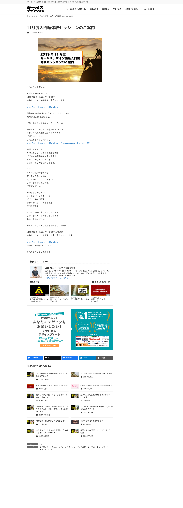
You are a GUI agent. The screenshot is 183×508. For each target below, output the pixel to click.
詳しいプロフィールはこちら (57, 278)
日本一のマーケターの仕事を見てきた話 (59, 300)
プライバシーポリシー (136, 503)
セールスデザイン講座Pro (104, 499)
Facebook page (138, 194)
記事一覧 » (151, 179)
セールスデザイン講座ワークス (106, 494)
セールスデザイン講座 (78, 447)
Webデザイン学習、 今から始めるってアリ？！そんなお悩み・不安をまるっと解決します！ (52, 409)
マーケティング (47, 449)
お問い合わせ (133, 499)
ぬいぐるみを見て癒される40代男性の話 (96, 385)
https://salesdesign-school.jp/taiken (42, 107)
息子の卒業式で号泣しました (80, 299)
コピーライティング (61, 447)
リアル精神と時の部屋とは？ (91, 421)
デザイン (93, 447)
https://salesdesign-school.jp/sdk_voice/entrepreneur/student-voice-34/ (58, 143)
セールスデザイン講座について (73, 494)
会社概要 (131, 494)
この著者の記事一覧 (101, 282)
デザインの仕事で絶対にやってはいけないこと (39, 300)
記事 (47, 295)
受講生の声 (66, 503)
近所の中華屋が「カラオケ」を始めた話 (100, 300)
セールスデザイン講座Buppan (106, 503)
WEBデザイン (46, 447)
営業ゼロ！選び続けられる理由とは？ (51, 421)
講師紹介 (65, 499)
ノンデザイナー (104, 447)
